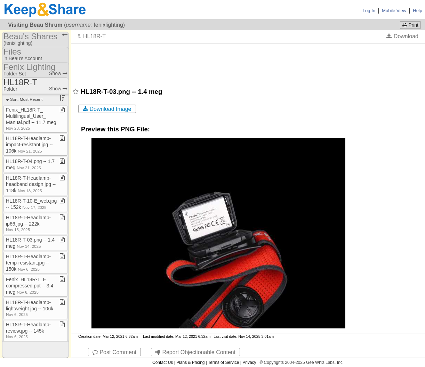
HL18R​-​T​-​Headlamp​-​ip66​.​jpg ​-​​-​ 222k (28, 223)
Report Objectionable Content (195, 352)
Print (410, 25)
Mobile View (394, 10)
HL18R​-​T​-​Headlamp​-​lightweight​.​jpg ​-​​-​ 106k (29, 308)
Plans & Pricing (190, 362)
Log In (369, 10)
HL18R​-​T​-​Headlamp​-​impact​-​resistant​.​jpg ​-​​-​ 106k (29, 145)
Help (417, 10)
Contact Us (162, 362)
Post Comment (114, 352)
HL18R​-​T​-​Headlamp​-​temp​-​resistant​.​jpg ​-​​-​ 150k (28, 263)
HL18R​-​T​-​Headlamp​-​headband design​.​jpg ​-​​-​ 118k (31, 184)
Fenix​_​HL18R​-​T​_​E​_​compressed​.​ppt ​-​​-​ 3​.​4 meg (29, 286)
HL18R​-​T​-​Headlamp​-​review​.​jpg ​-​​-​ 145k (28, 330)
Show (58, 73)
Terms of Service (223, 362)
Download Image (107, 109)
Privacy (249, 362)
